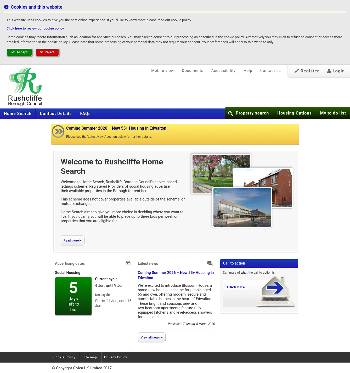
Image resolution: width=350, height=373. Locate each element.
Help (248, 70)
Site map (90, 357)
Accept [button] (19, 52)
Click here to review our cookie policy (35, 28)
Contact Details (56, 113)
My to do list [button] (333, 113)
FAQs (85, 113)
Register (307, 70)
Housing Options (294, 113)
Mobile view (162, 70)
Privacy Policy (115, 357)
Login (336, 70)
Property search (252, 113)
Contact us (270, 70)
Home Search (17, 113)
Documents (192, 70)
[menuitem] (18, 113)
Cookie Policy (64, 357)
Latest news (148, 263)
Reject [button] (47, 52)
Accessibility (223, 70)
